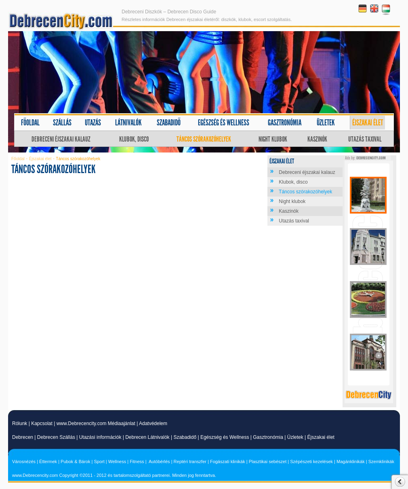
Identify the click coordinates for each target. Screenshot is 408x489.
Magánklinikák (350, 461)
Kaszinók (317, 139)
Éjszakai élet (367, 122)
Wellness (117, 461)
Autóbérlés (159, 461)
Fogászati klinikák (227, 461)
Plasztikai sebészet (268, 461)
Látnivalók (128, 122)
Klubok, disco (134, 139)
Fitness (137, 461)
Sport (99, 461)
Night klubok (273, 139)
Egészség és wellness (223, 122)
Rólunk (19, 423)
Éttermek (48, 461)
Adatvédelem (153, 423)
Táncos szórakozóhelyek (204, 139)
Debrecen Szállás (56, 437)
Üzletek (326, 122)
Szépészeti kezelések (311, 461)
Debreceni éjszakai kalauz (61, 139)
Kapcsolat (42, 423)
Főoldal (30, 122)
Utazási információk (100, 437)
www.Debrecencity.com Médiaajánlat (96, 423)
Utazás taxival (364, 139)
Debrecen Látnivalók (147, 437)
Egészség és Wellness (224, 437)
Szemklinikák (381, 461)
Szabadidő (169, 122)
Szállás (62, 122)
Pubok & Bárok (75, 461)
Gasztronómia (284, 122)
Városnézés (24, 461)
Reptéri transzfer (190, 461)
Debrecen (22, 437)
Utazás (93, 122)
